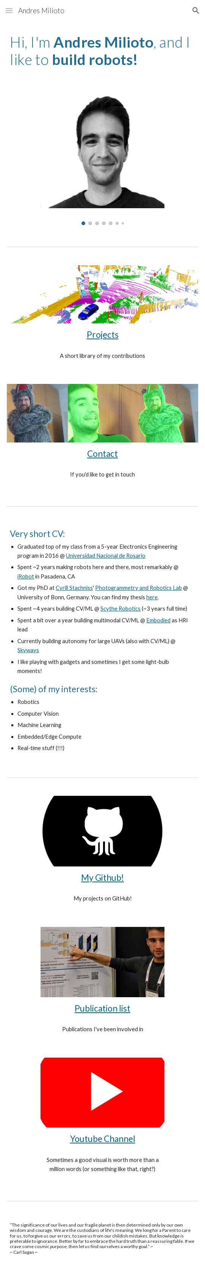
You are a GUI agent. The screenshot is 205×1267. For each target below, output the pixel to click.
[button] (9, 10)
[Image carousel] (102, 157)
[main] (102, 50)
